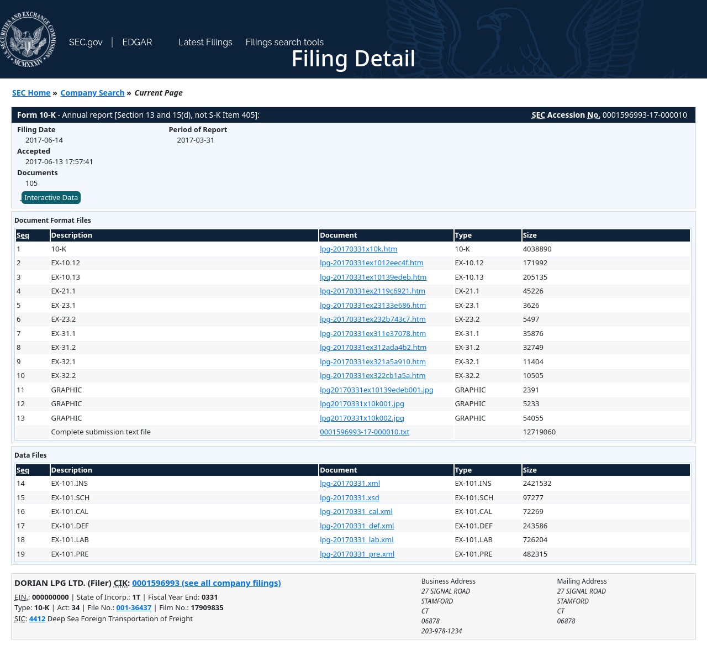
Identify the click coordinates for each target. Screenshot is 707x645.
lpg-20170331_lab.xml (356, 539)
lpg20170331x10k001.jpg (362, 403)
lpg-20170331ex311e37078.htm (373, 333)
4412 (37, 618)
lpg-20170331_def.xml (357, 526)
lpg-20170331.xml (350, 483)
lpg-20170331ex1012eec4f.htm (372, 263)
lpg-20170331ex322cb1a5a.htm (372, 375)
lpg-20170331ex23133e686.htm (373, 305)
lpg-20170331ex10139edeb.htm (373, 277)
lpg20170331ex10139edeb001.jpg (377, 390)
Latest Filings (205, 42)
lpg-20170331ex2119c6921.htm (372, 291)
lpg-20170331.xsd (349, 497)
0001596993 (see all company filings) (206, 582)
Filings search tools (285, 42)
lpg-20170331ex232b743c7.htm (373, 319)
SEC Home (31, 92)
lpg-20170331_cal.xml (356, 511)
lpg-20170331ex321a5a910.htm (373, 361)
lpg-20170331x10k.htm (358, 249)
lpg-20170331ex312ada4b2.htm (373, 347)
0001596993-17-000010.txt (364, 432)
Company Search (93, 92)
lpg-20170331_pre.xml (357, 554)
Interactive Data (51, 197)
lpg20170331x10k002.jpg (362, 418)
